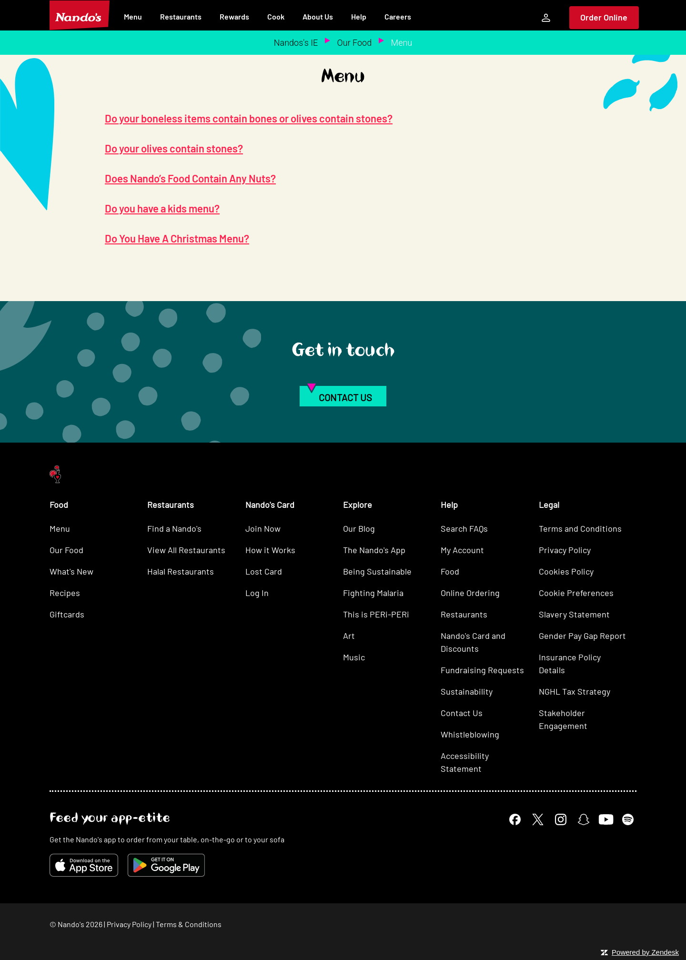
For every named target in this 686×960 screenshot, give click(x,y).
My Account (462, 550)
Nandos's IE (296, 43)
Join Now (263, 528)
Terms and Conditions (580, 528)
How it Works (270, 550)
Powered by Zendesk (645, 952)
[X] (537, 819)
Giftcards (67, 614)
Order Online (603, 17)
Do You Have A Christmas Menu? (177, 238)
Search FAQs (464, 528)
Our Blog (359, 528)
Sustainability (467, 691)
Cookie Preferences (576, 592)
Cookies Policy (566, 571)
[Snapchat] (583, 819)
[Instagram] (560, 819)
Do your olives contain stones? (174, 148)
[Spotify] (627, 819)
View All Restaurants (186, 550)
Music (354, 657)
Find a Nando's (174, 528)
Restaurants (181, 16)
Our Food (354, 43)
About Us (318, 16)
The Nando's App (374, 550)
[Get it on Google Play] (166, 865)
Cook (275, 16)
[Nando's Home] (80, 15)
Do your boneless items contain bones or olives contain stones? (249, 118)
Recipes (65, 592)
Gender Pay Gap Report (582, 635)
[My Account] (546, 17)
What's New (71, 571)
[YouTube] (605, 819)
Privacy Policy (565, 550)
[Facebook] (515, 819)
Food (450, 571)
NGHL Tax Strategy (574, 691)
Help (358, 16)
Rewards (234, 16)
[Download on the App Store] (84, 865)
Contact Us (462, 712)
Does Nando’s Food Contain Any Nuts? (190, 178)
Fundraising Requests (482, 670)
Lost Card (263, 571)
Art (349, 635)
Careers (397, 16)
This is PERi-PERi (376, 614)
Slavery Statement (574, 614)
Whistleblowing (470, 734)
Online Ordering (470, 592)
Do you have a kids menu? (162, 208)
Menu (133, 16)
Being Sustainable (377, 571)
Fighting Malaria (373, 592)
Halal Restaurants (180, 571)
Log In (257, 592)
